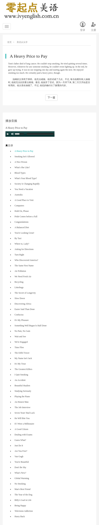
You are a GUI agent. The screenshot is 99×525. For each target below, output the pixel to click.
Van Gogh (19, 456)
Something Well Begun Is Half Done (31, 325)
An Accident (20, 380)
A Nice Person (21, 162)
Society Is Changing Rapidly (27, 184)
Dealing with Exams (23, 434)
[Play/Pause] (7, 134)
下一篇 (51, 97)
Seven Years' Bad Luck (25, 413)
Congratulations (22, 222)
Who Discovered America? (26, 260)
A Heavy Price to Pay (24, 151)
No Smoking (20, 483)
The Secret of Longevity (25, 293)
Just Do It (19, 445)
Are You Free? (21, 451)
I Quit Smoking (21, 374)
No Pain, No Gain (22, 331)
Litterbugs (19, 287)
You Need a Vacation (24, 189)
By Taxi (18, 238)
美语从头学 (22, 42)
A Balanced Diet (22, 227)
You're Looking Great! (24, 233)
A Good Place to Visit (24, 200)
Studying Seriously (23, 391)
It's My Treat (20, 363)
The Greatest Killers (23, 369)
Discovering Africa (23, 303)
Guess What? (20, 440)
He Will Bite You (22, 418)
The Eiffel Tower (22, 353)
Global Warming (22, 478)
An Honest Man (22, 402)
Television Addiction (24, 511)
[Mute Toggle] (12, 134)
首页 (9, 42)
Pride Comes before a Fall (26, 216)
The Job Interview (22, 407)
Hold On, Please (22, 211)
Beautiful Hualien (22, 385)
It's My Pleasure (22, 320)
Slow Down (20, 298)
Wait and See (20, 336)
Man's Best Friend (23, 489)
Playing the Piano (22, 396)
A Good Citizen (21, 429)
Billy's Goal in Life (23, 500)
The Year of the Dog (23, 494)
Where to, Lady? (22, 244)
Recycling (19, 282)
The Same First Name (24, 265)
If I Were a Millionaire (24, 423)
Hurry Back (20, 516)
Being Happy (20, 505)
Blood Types (20, 173)
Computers (19, 205)
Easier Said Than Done (25, 309)
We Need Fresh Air (23, 276)
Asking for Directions (24, 249)
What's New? (20, 473)
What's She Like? (22, 167)
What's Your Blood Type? (26, 178)
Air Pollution (20, 271)
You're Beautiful (22, 462)
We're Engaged (21, 342)
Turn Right (19, 254)
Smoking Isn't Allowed (25, 156)
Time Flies (19, 347)
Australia (19, 194)
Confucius (19, 314)
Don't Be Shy (20, 467)
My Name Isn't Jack (23, 358)
